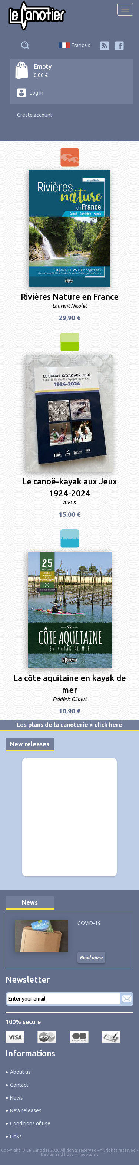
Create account (34, 115)
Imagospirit (87, 1154)
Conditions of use (30, 1123)
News (30, 902)
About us (20, 1072)
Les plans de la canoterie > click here (69, 724)
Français (81, 45)
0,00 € (41, 75)
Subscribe (126, 999)
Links (16, 1136)
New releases (29, 744)
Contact (19, 1085)
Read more (91, 957)
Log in (36, 93)
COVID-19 (89, 923)
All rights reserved (118, 1150)
